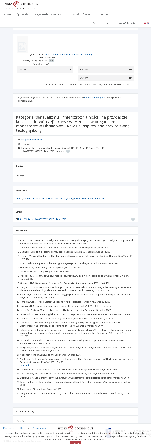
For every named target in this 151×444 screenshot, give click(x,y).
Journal (24, 365)
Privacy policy (39, 427)
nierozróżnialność (45, 198)
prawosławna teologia (84, 198)
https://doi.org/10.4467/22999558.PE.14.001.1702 (42, 219)
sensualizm (29, 198)
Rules (23, 427)
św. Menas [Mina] (63, 198)
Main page (8, 427)
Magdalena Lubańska (32, 139)
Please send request (94, 97)
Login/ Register (126, 23)
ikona (19, 198)
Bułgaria (101, 198)
